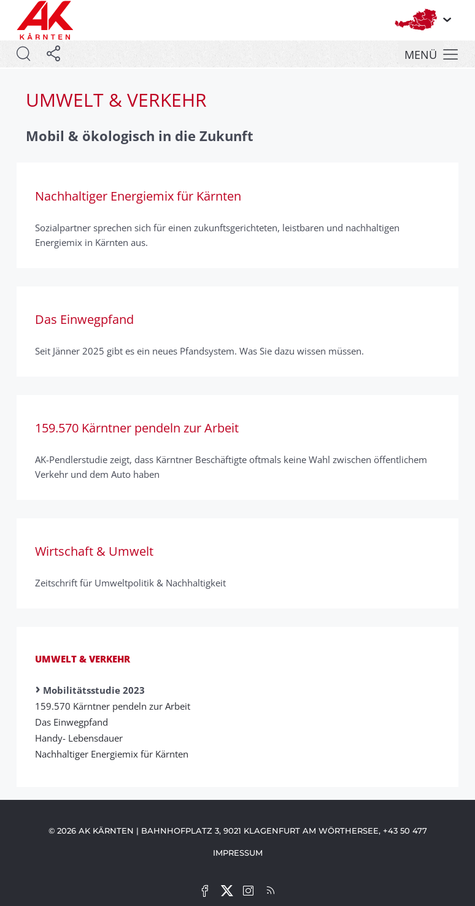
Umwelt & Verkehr (82, 659)
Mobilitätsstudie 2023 (94, 690)
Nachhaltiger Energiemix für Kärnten (115, 753)
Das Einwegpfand (75, 721)
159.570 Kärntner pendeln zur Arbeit (116, 706)
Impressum (238, 853)
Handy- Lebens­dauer (83, 737)
